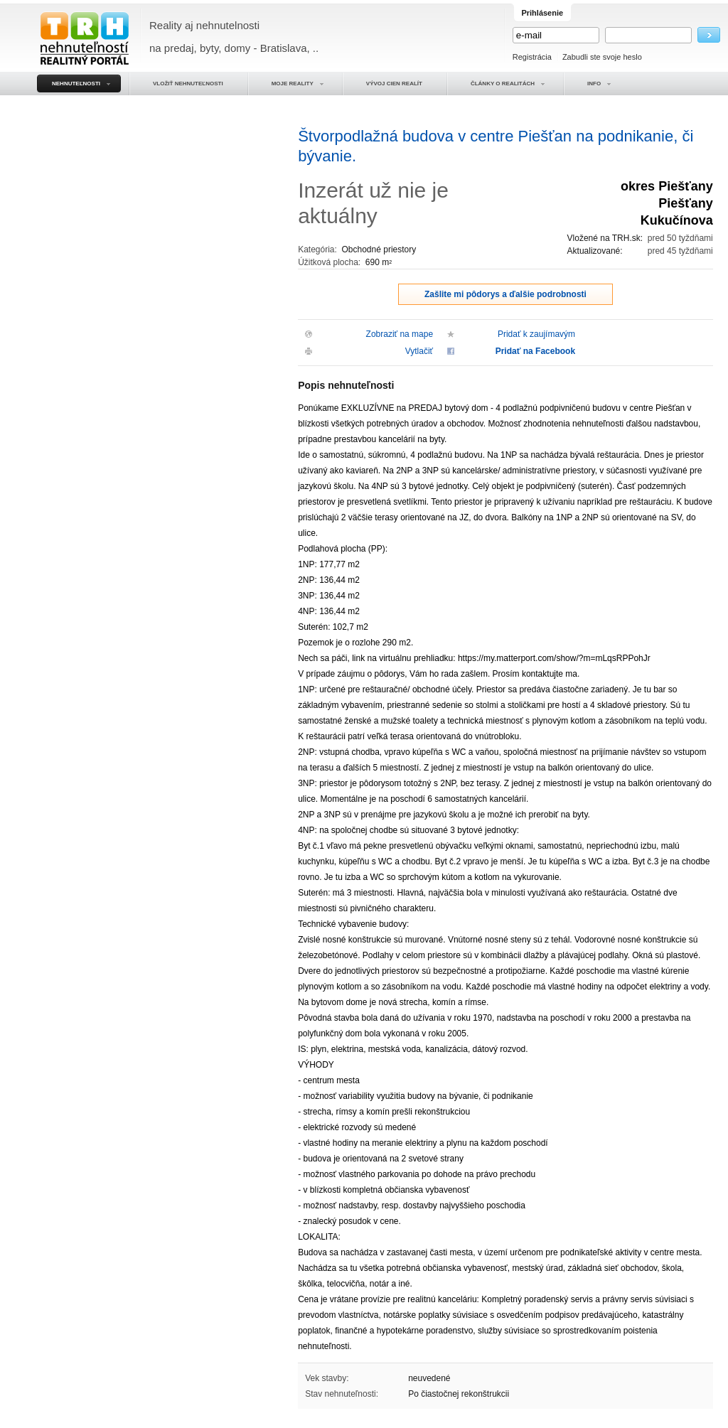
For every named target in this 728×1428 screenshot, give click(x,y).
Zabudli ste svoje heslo (602, 57)
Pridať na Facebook (535, 351)
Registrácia (532, 57)
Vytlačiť (419, 351)
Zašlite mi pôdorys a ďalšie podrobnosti (505, 294)
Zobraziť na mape (400, 334)
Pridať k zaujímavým (536, 334)
